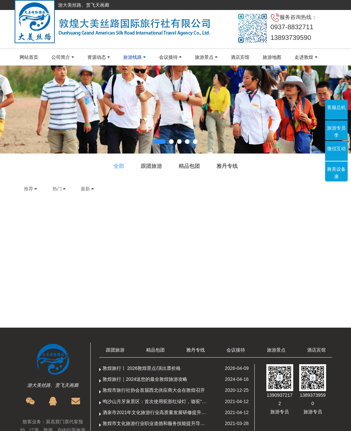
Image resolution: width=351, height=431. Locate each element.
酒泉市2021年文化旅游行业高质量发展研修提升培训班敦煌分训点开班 (156, 412)
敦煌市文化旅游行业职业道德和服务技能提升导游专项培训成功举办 (156, 423)
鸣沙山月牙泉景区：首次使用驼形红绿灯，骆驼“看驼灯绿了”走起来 (156, 401)
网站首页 (29, 57)
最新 (88, 188)
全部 (119, 166)
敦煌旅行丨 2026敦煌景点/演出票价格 (142, 368)
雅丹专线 (227, 166)
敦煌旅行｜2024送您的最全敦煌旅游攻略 (145, 379)
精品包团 (189, 166)
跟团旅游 (151, 166)
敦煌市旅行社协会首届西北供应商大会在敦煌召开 (154, 390)
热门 (59, 188)
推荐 (31, 188)
